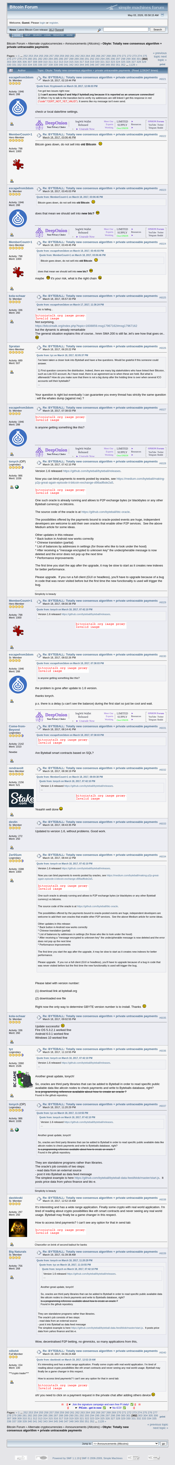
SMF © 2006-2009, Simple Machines (102, 1458)
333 (24, 64)
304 (14, 61)
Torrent (59, 29)
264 (87, 55)
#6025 (162, 297)
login (43, 22)
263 (82, 55)
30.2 (51, 29)
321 (102, 61)
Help (27, 35)
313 (61, 61)
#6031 (162, 728)
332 (19, 64)
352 (123, 64)
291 (87, 58)
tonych (14, 461)
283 (45, 58)
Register (58, 35)
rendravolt (16, 768)
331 (14, 64)
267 (103, 55)
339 (56, 64)
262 (77, 55)
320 (97, 61)
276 (9, 58)
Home (17, 35)
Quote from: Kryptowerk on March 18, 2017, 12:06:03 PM (67, 86)
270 (119, 55)
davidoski (16, 1197)
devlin (13, 822)
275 (145, 55)
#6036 (162, 1051)
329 (144, 61)
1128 (132, 64)
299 (128, 58)
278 (19, 58)
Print (162, 64)
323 (113, 61)
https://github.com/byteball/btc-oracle (106, 512)
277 (14, 58)
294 (102, 58)
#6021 (162, 79)
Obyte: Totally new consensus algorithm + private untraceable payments (68, 1428)
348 (102, 64)
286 (61, 58)
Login (47, 35)
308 (35, 61)
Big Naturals (17, 1251)
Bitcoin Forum (16, 43)
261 (72, 55)
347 (97, 64)
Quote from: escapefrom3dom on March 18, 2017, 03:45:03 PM (70, 251)
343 (76, 64)
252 (25, 55)
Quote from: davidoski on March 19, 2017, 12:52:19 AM (66, 1359)
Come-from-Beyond (17, 728)
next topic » (162, 58)
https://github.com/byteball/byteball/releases (92, 471)
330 (9, 64)
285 (56, 58)
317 (82, 61)
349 (108, 64)
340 (61, 64)
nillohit (14, 1351)
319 (92, 61)
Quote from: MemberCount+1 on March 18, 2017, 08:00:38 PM (70, 777)
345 (87, 64)
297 (118, 58)
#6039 (162, 1253)
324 (118, 61)
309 (40, 61)
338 (50, 64)
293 (97, 58)
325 (123, 61)
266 (98, 55)
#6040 (162, 1352)
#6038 (162, 1199)
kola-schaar (17, 296)
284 (50, 58)
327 (133, 61)
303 (9, 61)
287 (66, 58)
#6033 (162, 823)
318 (87, 61)
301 (138, 58)
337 (45, 64)
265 (93, 55)
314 (66, 61)
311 (50, 61)
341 (66, 64)
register (53, 22)
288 (71, 58)
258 (56, 55)
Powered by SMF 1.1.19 (66, 1458)
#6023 (162, 190)
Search (37, 35)
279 (24, 58)
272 (129, 55)
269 (113, 55)
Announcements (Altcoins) (82, 43)
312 (56, 61)
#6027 (162, 409)
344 (82, 64)
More (70, 35)
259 (62, 55)
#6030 (162, 656)
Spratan (14, 346)
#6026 (162, 348)
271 (124, 55)
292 (92, 58)
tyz (11, 1049)
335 (35, 64)
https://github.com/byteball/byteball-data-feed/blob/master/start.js (117, 1177)
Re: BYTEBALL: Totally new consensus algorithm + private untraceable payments (100, 77)
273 (134, 55)
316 (76, 61)
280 (30, 58)
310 (45, 61)
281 (35, 58)
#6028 (162, 463)
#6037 (162, 1106)
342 (71, 64)
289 (76, 58)
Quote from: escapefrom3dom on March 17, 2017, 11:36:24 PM (70, 304)
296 (113, 58)
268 (108, 55)
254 (36, 55)
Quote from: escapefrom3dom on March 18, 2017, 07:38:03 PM (70, 663)
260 (67, 55)
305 (19, 61)
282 (40, 58)
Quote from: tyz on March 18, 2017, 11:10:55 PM (62, 1113)
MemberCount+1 (20, 134)
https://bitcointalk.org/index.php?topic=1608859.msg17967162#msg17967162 (86, 326)
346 (92, 64)
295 (108, 58)
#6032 (162, 769)
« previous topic (160, 54)
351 (118, 64)
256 (46, 55)
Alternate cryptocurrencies (45, 43)
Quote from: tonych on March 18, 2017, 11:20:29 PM (65, 1260)
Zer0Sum (15, 855)
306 (24, 61)
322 (108, 61)
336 (40, 64)
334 (30, 64)
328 (138, 61)
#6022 (162, 136)
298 (123, 58)
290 (82, 58)
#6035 (162, 1018)
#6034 (162, 856)
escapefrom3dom (21, 77)
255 (41, 55)
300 (133, 58)
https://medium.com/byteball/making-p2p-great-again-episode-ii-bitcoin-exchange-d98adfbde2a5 (100, 480)
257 (51, 55)
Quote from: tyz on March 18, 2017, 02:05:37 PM (62, 355)
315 (71, 61)
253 (30, 55)
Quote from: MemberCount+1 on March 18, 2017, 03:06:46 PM (70, 197)
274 (139, 55)
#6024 (162, 243)
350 (113, 64)
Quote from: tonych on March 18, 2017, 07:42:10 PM (65, 609)
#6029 (162, 602)
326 (128, 61)
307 (30, 61)
